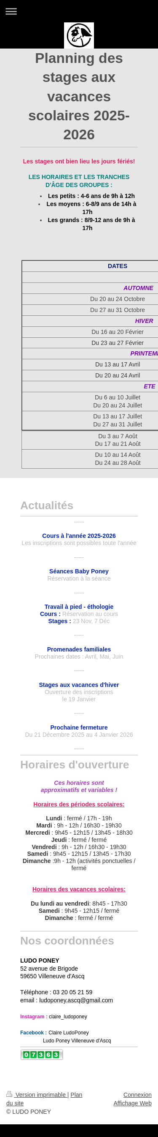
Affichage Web (132, 1103)
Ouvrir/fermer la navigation (79, 11)
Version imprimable (36, 1094)
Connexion (137, 1094)
